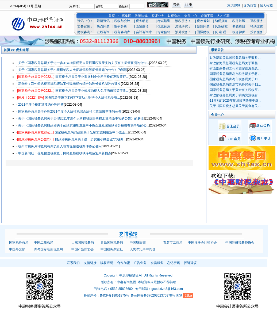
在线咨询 (103, 32)
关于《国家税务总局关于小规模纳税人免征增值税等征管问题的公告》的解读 (72, 70)
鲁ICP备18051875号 (114, 295)
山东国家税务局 (82, 242)
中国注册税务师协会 (239, 242)
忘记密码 (233, 5)
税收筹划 (203, 21)
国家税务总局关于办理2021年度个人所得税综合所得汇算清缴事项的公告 (70, 111)
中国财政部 (138, 242)
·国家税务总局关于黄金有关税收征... (234, 90)
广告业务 (140, 263)
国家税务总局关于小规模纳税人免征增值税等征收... (92, 91)
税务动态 (142, 21)
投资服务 (256, 32)
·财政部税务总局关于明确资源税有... (234, 95)
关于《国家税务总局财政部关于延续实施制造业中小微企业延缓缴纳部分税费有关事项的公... (83, 125)
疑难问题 (203, 26)
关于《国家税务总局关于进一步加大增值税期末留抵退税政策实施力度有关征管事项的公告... (83, 63)
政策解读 (142, 26)
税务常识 (238, 21)
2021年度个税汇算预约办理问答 (41, 104)
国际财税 (203, 32)
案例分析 (120, 26)
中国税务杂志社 (112, 249)
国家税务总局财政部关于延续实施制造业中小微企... (91, 132)
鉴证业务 (157, 16)
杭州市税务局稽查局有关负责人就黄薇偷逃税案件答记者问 (60, 146)
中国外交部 (17, 249)
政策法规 (141, 16)
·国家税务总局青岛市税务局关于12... (235, 79)
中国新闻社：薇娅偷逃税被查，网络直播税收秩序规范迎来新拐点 (64, 153)
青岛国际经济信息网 (48, 249)
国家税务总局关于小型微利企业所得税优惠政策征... (92, 77)
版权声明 (106, 263)
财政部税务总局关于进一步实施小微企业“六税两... (90, 139)
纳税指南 (221, 21)
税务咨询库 (122, 32)
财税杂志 (174, 16)
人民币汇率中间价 (142, 249)
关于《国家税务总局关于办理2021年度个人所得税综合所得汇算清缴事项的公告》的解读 (81, 118)
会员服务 (157, 263)
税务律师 (238, 32)
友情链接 (90, 263)
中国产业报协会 (82, 249)
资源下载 (207, 16)
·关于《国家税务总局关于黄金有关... (234, 106)
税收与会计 (122, 21)
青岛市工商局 (172, 242)
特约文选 (256, 26)
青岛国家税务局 (112, 242)
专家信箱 (163, 32)
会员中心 (190, 16)
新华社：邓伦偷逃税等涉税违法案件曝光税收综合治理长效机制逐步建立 (69, 84)
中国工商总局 (43, 242)
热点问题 (103, 26)
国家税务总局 (18, 242)
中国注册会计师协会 (202, 242)
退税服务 (256, 21)
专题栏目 (238, 26)
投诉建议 (190, 263)
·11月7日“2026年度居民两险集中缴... (235, 100)
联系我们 (73, 263)
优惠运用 (163, 26)
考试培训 (163, 21)
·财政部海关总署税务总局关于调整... (234, 58)
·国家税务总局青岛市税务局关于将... (234, 74)
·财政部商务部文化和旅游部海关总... (234, 68)
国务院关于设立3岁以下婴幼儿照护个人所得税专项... (82, 97)
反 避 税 (220, 32)
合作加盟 (123, 263)
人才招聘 (223, 16)
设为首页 (250, 5)
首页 (112, 16)
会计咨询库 (144, 32)
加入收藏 (266, 5)
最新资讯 (103, 21)
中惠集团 (124, 16)
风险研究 (221, 26)
